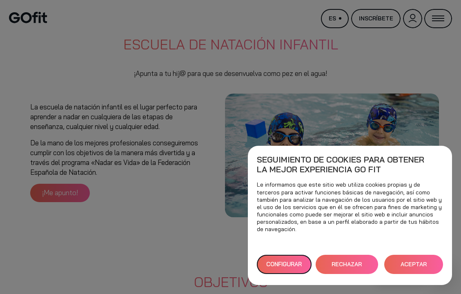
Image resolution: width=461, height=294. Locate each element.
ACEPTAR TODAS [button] (414, 267)
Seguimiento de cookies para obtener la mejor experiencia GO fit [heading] (340, 164)
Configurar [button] (284, 264)
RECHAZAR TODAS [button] (347, 267)
